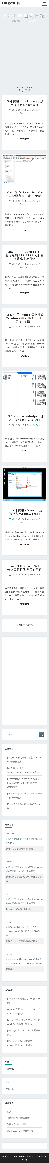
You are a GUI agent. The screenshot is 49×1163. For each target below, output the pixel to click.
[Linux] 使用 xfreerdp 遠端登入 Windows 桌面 (24, 511)
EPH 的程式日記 (11, 3)
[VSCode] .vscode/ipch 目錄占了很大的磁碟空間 (24, 418)
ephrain (31, 110)
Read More (25, 139)
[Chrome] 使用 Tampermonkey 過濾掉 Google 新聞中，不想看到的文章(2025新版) (24, 782)
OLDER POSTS (25, 625)
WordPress (34, 1156)
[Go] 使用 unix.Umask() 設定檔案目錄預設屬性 (24, 102)
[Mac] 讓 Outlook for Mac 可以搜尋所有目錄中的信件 (24, 194)
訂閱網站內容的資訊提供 (18, 1118)
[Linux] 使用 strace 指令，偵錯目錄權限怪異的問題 (24, 567)
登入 (9, 1111)
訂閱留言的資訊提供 (16, 1124)
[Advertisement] (24, 57)
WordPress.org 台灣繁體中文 (20, 1130)
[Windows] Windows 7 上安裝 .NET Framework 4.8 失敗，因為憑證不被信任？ (23, 931)
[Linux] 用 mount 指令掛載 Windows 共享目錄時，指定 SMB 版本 (24, 318)
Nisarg (24, 1159)
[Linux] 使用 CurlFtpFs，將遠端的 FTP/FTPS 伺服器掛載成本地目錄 (24, 255)
